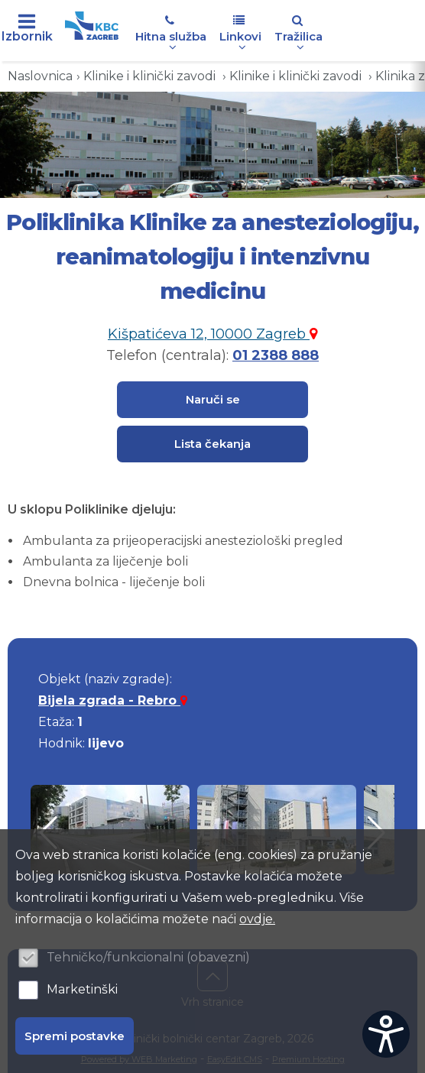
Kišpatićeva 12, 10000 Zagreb (212, 334)
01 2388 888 (275, 355)
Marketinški (82, 989)
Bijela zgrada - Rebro (112, 700)
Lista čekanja (212, 443)
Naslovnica (40, 76)
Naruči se (213, 399)
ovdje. (257, 919)
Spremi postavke (74, 1036)
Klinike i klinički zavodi (151, 76)
